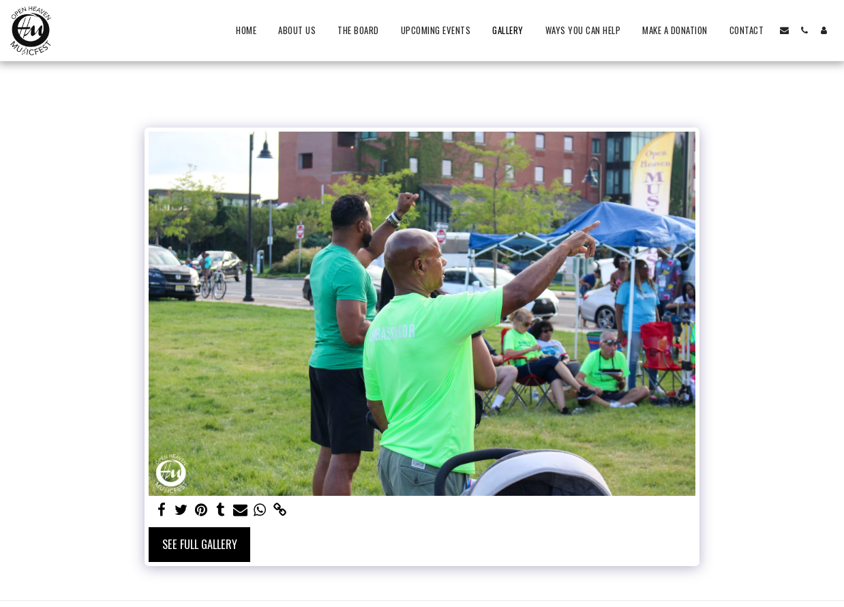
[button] (784, 30)
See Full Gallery (199, 543)
